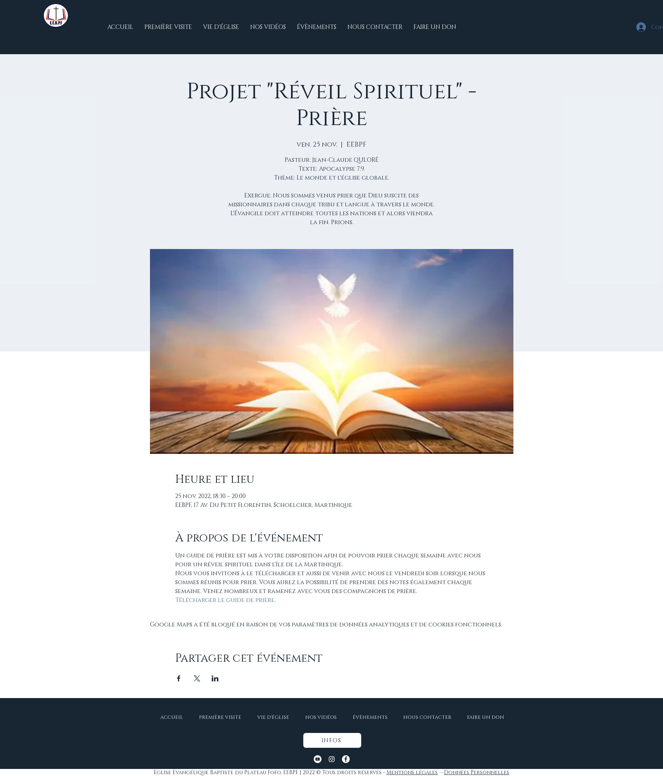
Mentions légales (412, 772)
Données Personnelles (476, 772)
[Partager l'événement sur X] (196, 678)
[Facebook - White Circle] (346, 759)
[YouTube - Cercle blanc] (317, 759)
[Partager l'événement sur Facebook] (178, 678)
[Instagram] (332, 759)
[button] (332, 740)
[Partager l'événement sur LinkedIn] (215, 678)
